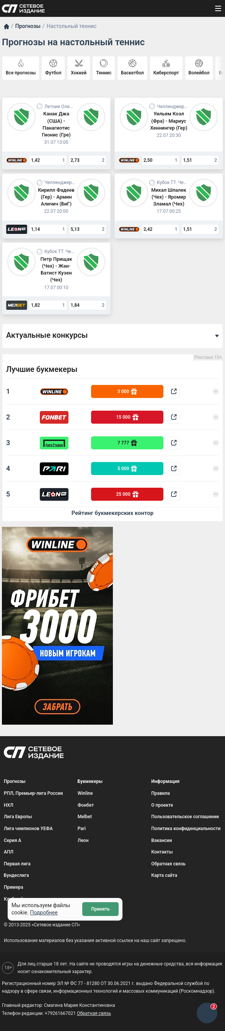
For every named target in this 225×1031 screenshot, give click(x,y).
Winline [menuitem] (85, 793)
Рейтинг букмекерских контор (113, 513)
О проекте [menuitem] (162, 805)
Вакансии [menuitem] (161, 840)
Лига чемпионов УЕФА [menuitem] (28, 828)
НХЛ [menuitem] (8, 805)
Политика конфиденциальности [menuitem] (185, 828)
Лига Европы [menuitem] (18, 816)
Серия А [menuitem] (12, 840)
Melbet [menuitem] (85, 816)
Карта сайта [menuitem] (164, 875)
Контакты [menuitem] (162, 852)
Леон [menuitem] (83, 840)
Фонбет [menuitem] (86, 805)
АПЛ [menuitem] (8, 852)
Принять (100, 909)
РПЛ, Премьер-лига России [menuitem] (33, 793)
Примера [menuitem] (13, 887)
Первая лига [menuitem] (17, 864)
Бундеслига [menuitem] (16, 875)
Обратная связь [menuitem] (168, 864)
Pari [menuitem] (82, 828)
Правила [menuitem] (160, 793)
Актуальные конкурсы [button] (47, 335)
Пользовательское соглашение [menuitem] (185, 816)
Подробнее (43, 912)
